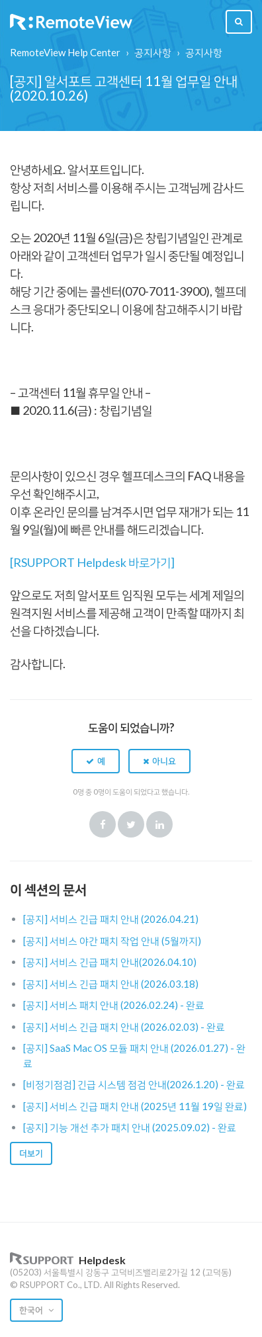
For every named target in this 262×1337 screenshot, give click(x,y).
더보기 (31, 1153)
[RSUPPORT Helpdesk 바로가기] (92, 562)
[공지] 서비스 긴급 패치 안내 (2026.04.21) (110, 919)
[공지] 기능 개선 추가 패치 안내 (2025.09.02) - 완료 (129, 1127)
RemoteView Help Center (65, 52)
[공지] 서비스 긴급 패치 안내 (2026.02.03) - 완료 (124, 1027)
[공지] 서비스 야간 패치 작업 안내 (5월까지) (112, 941)
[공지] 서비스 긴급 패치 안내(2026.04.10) (109, 962)
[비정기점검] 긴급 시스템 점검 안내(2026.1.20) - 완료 (134, 1084)
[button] (95, 761)
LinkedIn (159, 824)
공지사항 (152, 52)
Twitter (131, 824)
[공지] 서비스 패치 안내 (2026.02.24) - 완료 (113, 1005)
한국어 (32, 1310)
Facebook (102, 824)
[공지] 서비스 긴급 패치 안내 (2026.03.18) (110, 984)
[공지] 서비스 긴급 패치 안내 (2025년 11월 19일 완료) (135, 1106)
